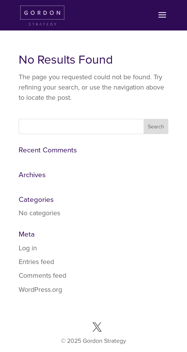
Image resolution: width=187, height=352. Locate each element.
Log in (28, 248)
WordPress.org (40, 289)
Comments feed (42, 275)
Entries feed (36, 262)
